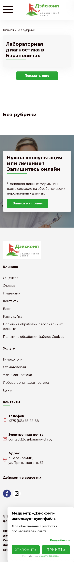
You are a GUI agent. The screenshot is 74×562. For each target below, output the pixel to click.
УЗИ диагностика (17, 375)
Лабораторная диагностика (26, 382)
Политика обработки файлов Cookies (33, 337)
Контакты (10, 301)
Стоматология (14, 367)
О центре (11, 278)
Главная (8, 30)
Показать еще (37, 76)
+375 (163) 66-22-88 (23, 421)
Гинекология (14, 359)
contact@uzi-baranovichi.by (30, 439)
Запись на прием (28, 203)
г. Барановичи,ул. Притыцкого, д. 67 (25, 460)
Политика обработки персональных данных (33, 326)
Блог (7, 309)
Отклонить (26, 550)
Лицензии (12, 293)
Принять (56, 550)
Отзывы (9, 286)
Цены (7, 390)
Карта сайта (12, 316)
